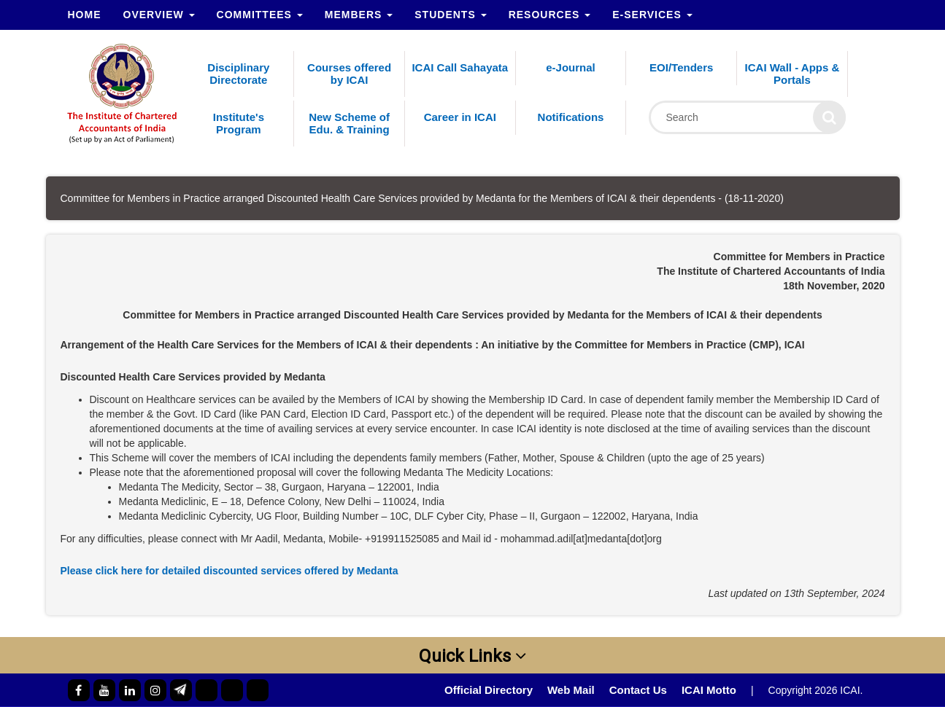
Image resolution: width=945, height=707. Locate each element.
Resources (550, 14)
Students (450, 14)
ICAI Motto (709, 690)
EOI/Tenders (681, 67)
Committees (260, 14)
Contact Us (638, 690)
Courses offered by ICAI (349, 73)
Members (359, 14)
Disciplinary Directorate (238, 73)
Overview (159, 14)
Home (84, 14)
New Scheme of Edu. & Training (349, 123)
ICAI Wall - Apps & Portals (792, 73)
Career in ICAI (460, 117)
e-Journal (570, 67)
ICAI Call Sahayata (460, 67)
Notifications (571, 117)
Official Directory (488, 690)
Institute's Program (238, 123)
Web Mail (571, 690)
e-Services (652, 14)
